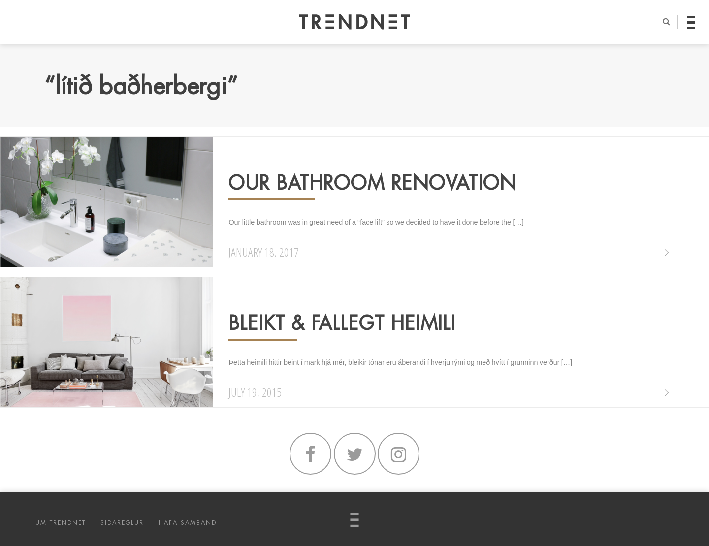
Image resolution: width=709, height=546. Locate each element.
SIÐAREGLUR (122, 523)
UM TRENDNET (60, 523)
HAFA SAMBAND (188, 523)
